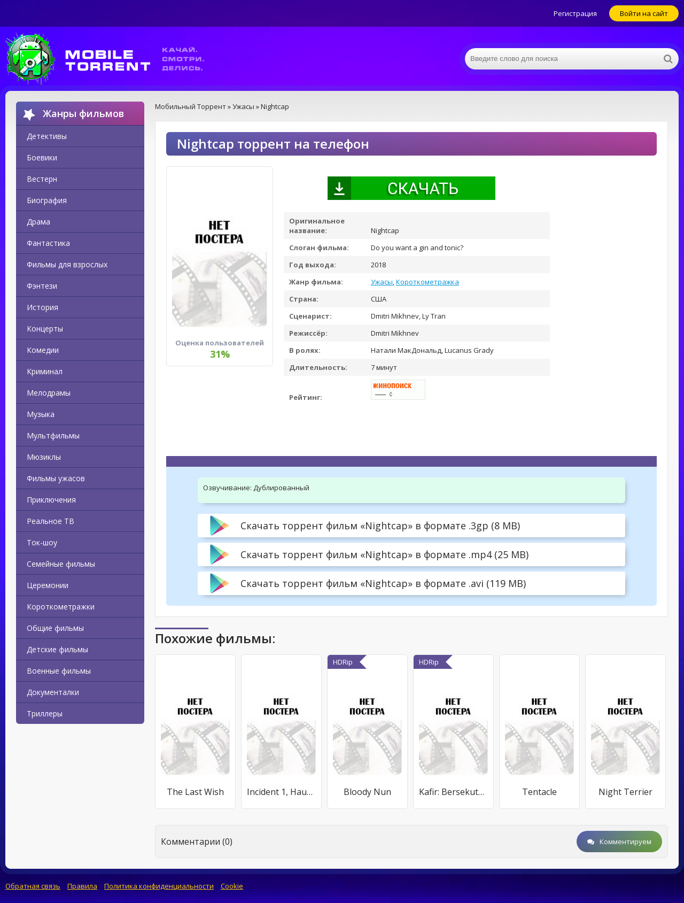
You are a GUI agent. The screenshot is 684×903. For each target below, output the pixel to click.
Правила (82, 886)
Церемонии (47, 585)
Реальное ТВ (50, 521)
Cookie (232, 886)
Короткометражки (61, 606)
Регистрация (575, 13)
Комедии (43, 350)
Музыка (41, 414)
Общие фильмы (55, 628)
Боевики (42, 157)
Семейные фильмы (61, 564)
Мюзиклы (44, 457)
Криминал (45, 371)
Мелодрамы (49, 393)
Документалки (53, 692)
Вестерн (42, 179)
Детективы (47, 136)
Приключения (51, 500)
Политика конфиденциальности (159, 886)
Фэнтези (42, 286)
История (42, 307)
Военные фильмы (59, 671)
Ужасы (382, 282)
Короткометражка (427, 282)
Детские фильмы (57, 649)
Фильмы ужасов (56, 478)
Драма (38, 222)
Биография (47, 200)
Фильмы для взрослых (67, 264)
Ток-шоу (42, 542)
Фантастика (48, 243)
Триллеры (45, 713)
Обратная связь (32, 886)
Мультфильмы (53, 435)
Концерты (45, 328)
